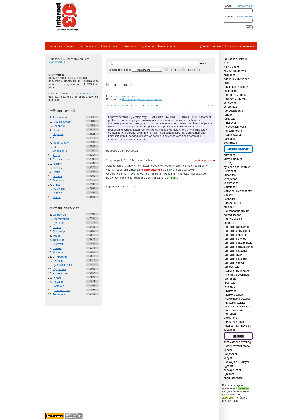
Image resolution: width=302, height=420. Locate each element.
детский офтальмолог (239, 246)
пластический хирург (237, 306)
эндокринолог (232, 370)
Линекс (57, 248)
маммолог (230, 186)
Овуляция (59, 180)
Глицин (57, 277)
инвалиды (230, 175)
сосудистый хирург (237, 362)
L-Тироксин (60, 256)
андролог (231, 354)
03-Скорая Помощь (236, 58)
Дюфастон (59, 214)
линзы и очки (233, 218)
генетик (228, 114)
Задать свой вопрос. (62, 46)
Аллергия (59, 125)
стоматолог (231, 317)
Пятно (56, 172)
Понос (56, 197)
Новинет (58, 252)
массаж (228, 194)
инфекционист (233, 159)
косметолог (231, 182)
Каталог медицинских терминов (142, 99)
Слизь (56, 184)
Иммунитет (60, 188)
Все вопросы (87, 46)
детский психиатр (236, 258)
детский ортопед (235, 238)
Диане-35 (59, 223)
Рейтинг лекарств (63, 208)
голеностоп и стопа (237, 346)
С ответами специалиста (138, 46)
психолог (231, 290)
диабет (229, 374)
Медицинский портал (67, 17)
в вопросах (193, 69)
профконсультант (236, 302)
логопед (230, 278)
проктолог (230, 282)
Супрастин (59, 269)
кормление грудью (237, 270)
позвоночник (233, 202)
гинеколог (230, 122)
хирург (228, 358)
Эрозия (57, 176)
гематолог (230, 118)
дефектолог (232, 266)
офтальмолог (232, 214)
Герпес (57, 138)
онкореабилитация (237, 210)
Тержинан (59, 294)
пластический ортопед (234, 312)
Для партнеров (210, 46)
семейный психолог (237, 298)
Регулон (58, 281)
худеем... (229, 366)
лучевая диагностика (237, 167)
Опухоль (58, 134)
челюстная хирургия (238, 325)
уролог (228, 350)
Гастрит (57, 163)
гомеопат (229, 138)
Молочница (60, 151)
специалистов (86, 93)
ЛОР (226, 62)
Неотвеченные (109, 46)
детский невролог (236, 234)
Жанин (57, 235)
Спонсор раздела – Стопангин (238, 336)
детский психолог (236, 250)
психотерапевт (234, 294)
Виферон (58, 260)
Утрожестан (60, 273)
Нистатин (58, 244)
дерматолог (231, 142)
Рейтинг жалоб (61, 111)
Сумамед (58, 286)
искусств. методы (236, 98)
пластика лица (234, 321)
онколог (229, 206)
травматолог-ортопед (237, 342)
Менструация (61, 142)
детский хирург (234, 262)
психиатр (229, 286)
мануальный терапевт (238, 190)
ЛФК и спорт (231, 66)
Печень (57, 167)
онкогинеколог (234, 130)
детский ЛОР (233, 254)
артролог (229, 74)
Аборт (56, 155)
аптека (228, 82)
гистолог (230, 171)
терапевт (229, 329)
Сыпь (56, 130)
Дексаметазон (61, 290)
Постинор (59, 231)
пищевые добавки (236, 86)
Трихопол (59, 239)
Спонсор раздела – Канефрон (238, 149)
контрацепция (234, 134)
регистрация (245, 5)
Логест (57, 227)
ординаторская (233, 377)
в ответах (175, 69)
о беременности (235, 126)
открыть (172, 177)
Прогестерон (61, 218)
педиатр (229, 222)
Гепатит (57, 193)
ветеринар (230, 106)
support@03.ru (57, 62)
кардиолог (230, 179)
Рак (55, 146)
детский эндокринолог (239, 242)
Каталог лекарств (131, 96)
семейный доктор (235, 70)
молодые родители (237, 274)
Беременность (62, 117)
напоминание (245, 16)
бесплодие (230, 90)
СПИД (229, 163)
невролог (229, 198)
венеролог (230, 102)
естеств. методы (235, 94)
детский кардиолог (237, 226)
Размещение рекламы (240, 46)
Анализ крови (61, 121)
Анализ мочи (61, 159)
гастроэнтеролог (234, 110)
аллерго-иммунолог (236, 78)
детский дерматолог (238, 230)
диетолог (229, 155)
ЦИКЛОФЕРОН (62, 265)
